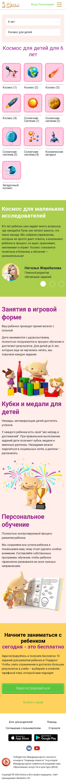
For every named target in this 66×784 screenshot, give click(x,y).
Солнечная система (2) (52, 119)
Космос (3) (52, 87)
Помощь (52, 722)
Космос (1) (10, 87)
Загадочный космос (10, 187)
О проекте (54, 728)
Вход (34, 4)
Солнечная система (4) (31, 153)
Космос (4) (10, 118)
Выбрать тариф (33, 702)
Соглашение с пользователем (23, 728)
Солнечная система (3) (10, 153)
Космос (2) (31, 87)
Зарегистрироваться (33, 688)
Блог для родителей (21, 722)
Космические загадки (54, 153)
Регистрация (46, 4)
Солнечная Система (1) (31, 119)
